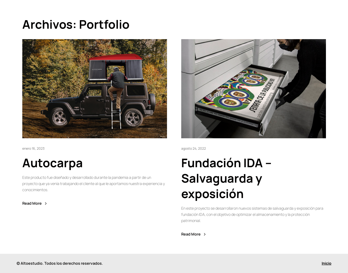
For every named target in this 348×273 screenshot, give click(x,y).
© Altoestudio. (30, 263)
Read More (35, 203)
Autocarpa (52, 163)
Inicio (326, 263)
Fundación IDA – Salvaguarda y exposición (226, 178)
